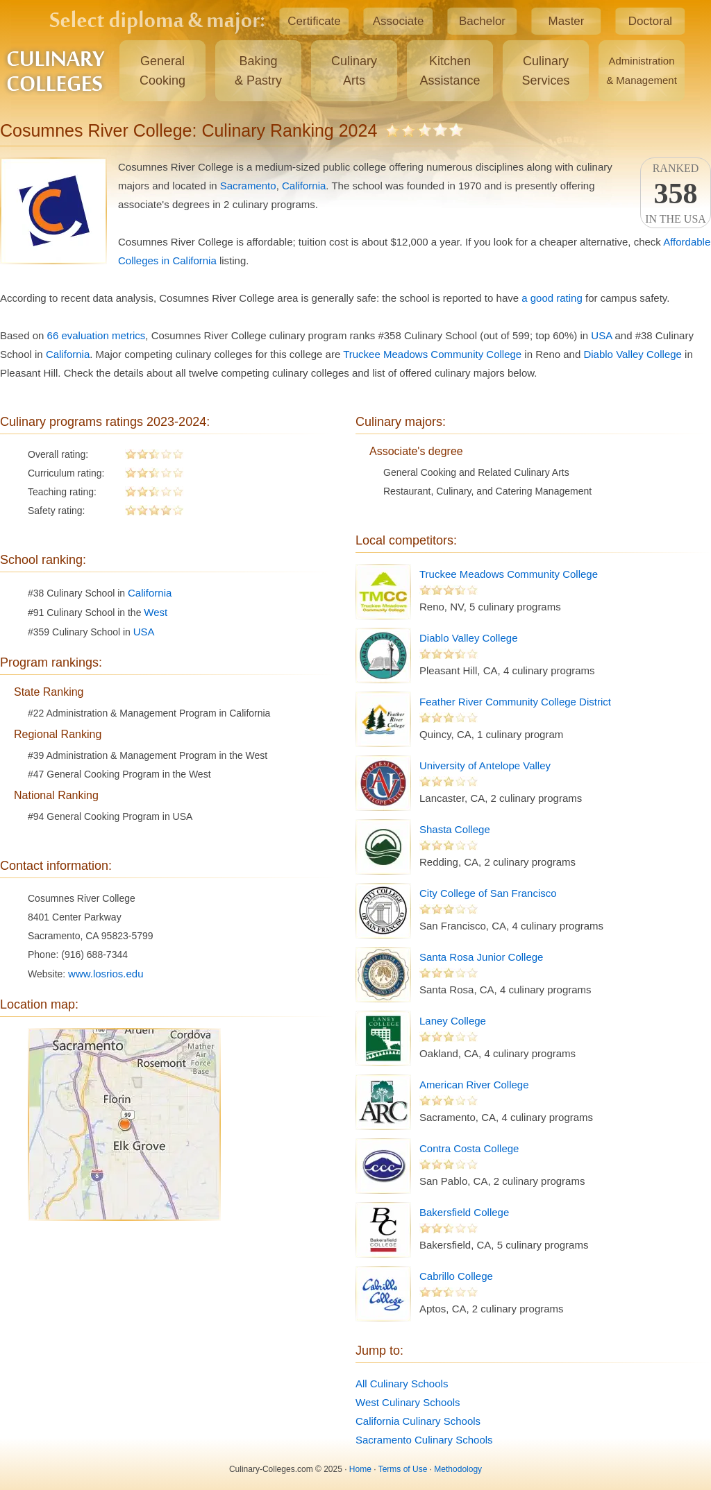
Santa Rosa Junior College (481, 957)
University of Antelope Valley (485, 765)
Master (567, 21)
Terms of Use (403, 1469)
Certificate (314, 21)
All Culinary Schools (402, 1383)
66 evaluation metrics (96, 335)
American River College (474, 1084)
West (155, 612)
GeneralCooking (162, 70)
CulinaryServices (545, 70)
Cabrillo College (456, 1276)
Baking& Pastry (258, 70)
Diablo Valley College (632, 354)
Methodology (458, 1469)
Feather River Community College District (515, 702)
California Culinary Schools (418, 1421)
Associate (398, 21)
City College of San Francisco (488, 893)
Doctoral (650, 21)
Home (360, 1469)
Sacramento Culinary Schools (424, 1440)
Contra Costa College (469, 1148)
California (304, 185)
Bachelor (482, 21)
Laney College (452, 1021)
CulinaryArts (354, 70)
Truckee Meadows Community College (432, 354)
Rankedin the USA (675, 193)
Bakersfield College (464, 1212)
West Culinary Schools (408, 1402)
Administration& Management (641, 70)
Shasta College (454, 829)
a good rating (552, 298)
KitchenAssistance (449, 70)
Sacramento (248, 185)
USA (601, 335)
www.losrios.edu (105, 973)
